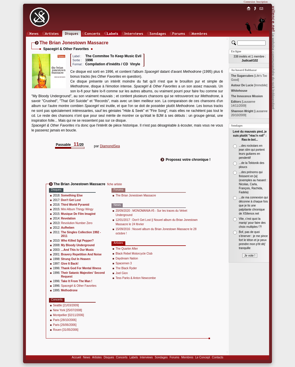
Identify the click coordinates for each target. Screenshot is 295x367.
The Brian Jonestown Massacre (136, 195)
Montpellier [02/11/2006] (68, 315)
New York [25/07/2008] (67, 310)
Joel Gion (122, 273)
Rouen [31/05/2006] (65, 329)
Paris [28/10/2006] (64, 320)
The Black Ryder (126, 268)
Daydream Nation (127, 258)
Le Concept (202, 357)
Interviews (146, 357)
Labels (133, 357)
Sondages (161, 357)
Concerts (121, 357)
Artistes (97, 357)
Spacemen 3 (124, 263)
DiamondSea (110, 146)
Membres (187, 357)
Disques (109, 357)
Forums (174, 357)
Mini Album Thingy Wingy (77, 209)
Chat (261, 39)
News (86, 357)
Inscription (262, 1)
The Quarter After (127, 248)
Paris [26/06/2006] (64, 324)
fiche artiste (114, 184)
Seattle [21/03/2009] (66, 305)
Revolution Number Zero (76, 223)
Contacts (217, 357)
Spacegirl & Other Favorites (79, 285)
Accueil (76, 357)
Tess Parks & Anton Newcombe (136, 278)
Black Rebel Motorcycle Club (134, 253)
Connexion (249, 1)
